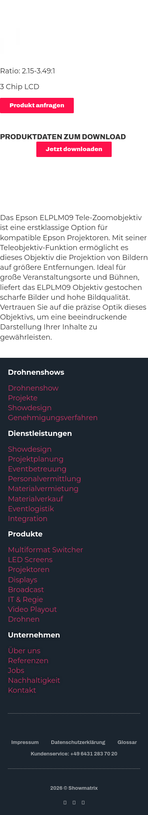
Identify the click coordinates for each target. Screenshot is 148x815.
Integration (27, 518)
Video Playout (32, 609)
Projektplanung (36, 459)
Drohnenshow (33, 388)
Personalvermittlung (44, 479)
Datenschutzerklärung (78, 742)
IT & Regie (25, 599)
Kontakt (22, 690)
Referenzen (28, 660)
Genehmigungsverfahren (53, 417)
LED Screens (30, 559)
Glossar (127, 742)
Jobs (16, 670)
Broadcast (26, 589)
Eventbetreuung (37, 469)
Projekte (22, 398)
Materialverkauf (35, 499)
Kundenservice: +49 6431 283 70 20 (74, 754)
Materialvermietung (44, 488)
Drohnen (24, 619)
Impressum (25, 742)
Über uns (24, 651)
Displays (22, 580)
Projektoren (29, 569)
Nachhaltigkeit (34, 680)
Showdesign (30, 408)
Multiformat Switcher (45, 550)
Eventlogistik (31, 509)
